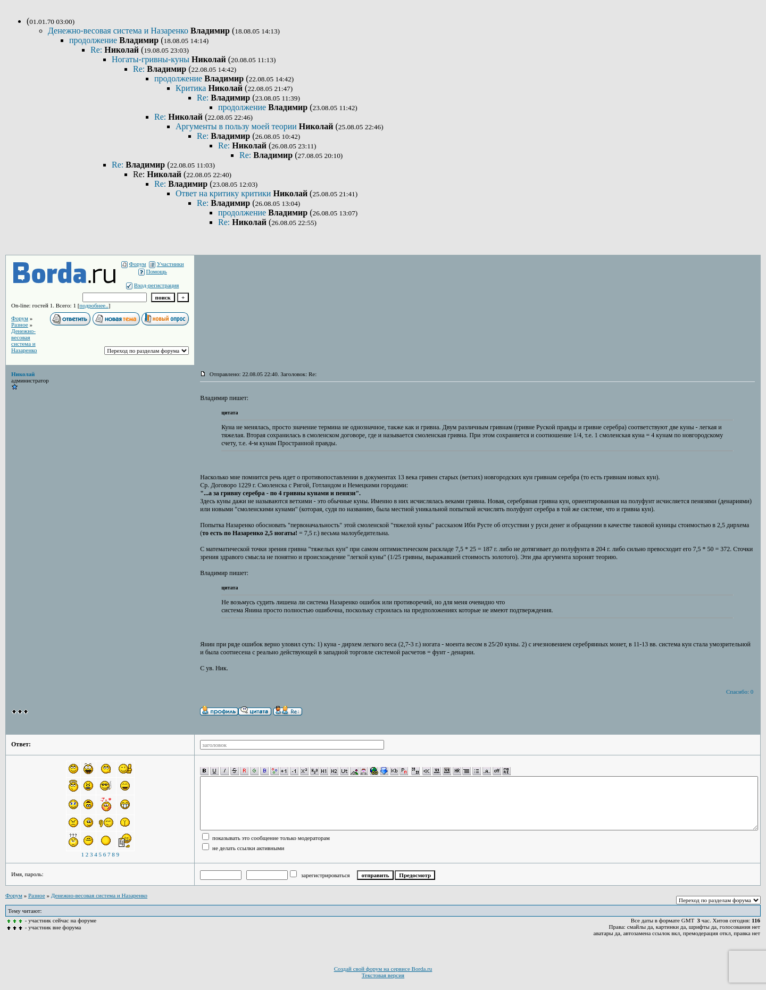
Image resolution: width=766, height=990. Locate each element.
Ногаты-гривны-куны (152, 59)
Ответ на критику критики (224, 193)
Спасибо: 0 (739, 691)
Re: (97, 49)
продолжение (94, 40)
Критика (192, 88)
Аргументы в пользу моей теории (237, 126)
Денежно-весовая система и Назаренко (119, 30)
